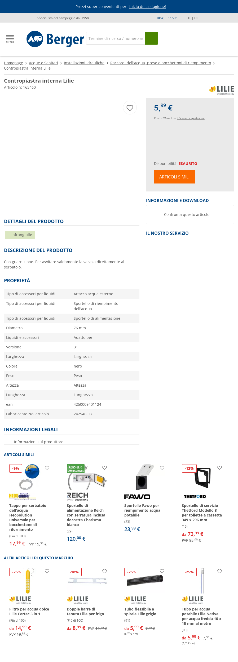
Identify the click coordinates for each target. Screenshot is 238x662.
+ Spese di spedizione (191, 118)
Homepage (13, 62)
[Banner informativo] (120, 7)
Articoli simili (174, 177)
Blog (160, 18)
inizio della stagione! (147, 6)
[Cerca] (115, 38)
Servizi (173, 18)
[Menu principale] (10, 39)
